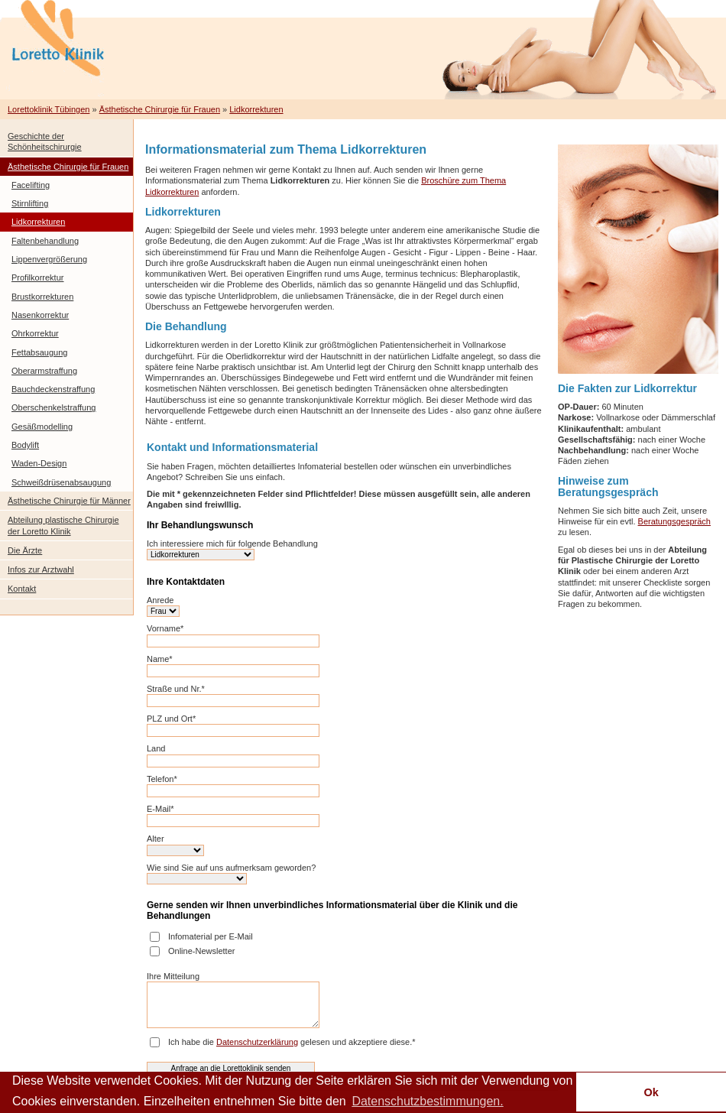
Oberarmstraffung (44, 370)
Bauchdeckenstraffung (53, 389)
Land (156, 748)
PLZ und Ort (171, 718)
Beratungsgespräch (674, 521)
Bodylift (25, 444)
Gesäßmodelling (42, 426)
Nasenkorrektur (40, 315)
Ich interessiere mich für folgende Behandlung (232, 543)
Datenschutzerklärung (257, 1041)
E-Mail (160, 808)
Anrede (160, 600)
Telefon (162, 779)
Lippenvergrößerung (49, 259)
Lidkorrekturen (256, 109)
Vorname (165, 628)
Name (160, 659)
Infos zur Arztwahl (41, 569)
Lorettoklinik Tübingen (48, 109)
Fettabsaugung (39, 352)
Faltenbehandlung (45, 240)
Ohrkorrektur (35, 333)
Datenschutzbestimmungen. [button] (427, 1101)
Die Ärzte (25, 550)
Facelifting (30, 185)
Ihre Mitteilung (173, 976)
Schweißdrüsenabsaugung (61, 482)
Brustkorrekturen (42, 296)
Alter (155, 838)
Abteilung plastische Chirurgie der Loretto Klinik (63, 525)
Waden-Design (38, 463)
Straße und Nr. (176, 688)
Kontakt (22, 588)
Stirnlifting (29, 203)
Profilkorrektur (37, 277)
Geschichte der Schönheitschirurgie (45, 141)
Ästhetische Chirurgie (159, 109)
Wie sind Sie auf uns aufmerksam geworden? (231, 867)
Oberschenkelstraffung (53, 407)
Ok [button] (650, 1092)
